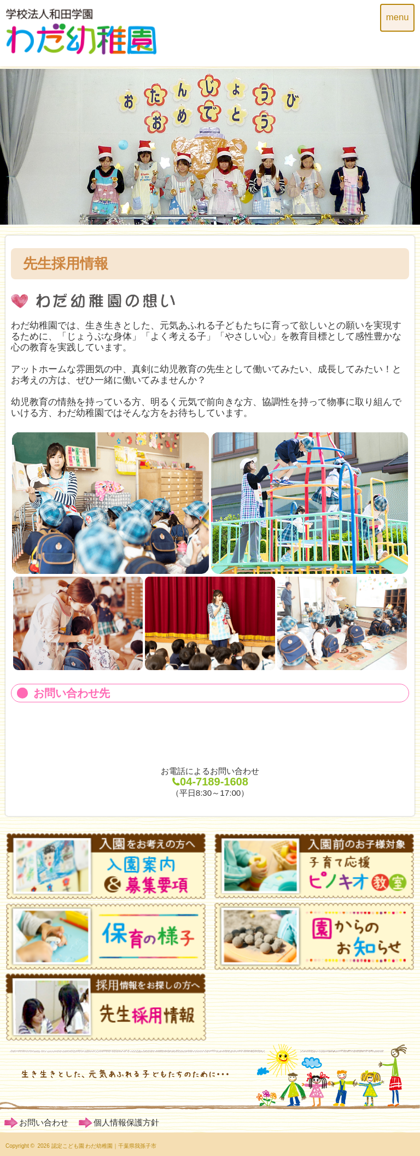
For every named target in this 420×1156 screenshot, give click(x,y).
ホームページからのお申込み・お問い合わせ (210, 734)
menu (397, 17)
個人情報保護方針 (126, 1122)
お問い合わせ (43, 1122)
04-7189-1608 (210, 782)
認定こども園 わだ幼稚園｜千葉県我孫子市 (104, 1146)
